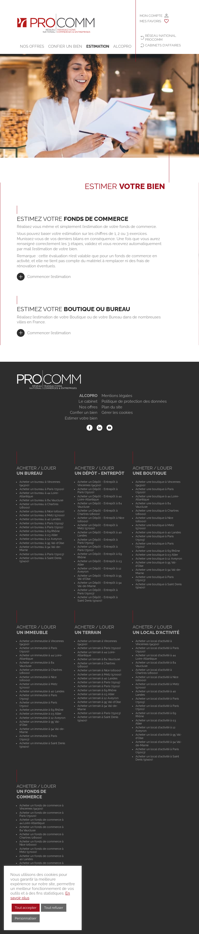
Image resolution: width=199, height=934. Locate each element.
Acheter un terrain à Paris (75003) (99, 713)
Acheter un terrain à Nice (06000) (99, 670)
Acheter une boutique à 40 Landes (158, 532)
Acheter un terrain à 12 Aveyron (97, 698)
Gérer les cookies (117, 412)
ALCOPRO (122, 46)
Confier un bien (65, 46)
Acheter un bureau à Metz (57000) (42, 515)
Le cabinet (88, 401)
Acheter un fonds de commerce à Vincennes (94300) (41, 807)
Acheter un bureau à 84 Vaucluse (41, 500)
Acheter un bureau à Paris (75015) (41, 523)
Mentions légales (117, 395)
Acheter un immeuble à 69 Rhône (41, 709)
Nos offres (32, 46)
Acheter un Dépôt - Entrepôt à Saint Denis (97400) (97, 599)
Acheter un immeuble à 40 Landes (41, 691)
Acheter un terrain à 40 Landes (97, 678)
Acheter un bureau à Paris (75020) (41, 489)
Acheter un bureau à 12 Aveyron (40, 538)
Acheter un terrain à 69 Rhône (96, 690)
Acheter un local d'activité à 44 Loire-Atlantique (156, 657)
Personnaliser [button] (26, 918)
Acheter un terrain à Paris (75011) (98, 686)
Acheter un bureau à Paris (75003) (41, 554)
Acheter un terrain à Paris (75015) (98, 682)
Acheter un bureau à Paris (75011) (41, 527)
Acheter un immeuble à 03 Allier (40, 713)
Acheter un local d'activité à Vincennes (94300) (154, 642)
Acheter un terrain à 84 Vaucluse (98, 659)
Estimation (97, 46)
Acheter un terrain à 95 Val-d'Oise (99, 701)
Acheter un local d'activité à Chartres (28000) (154, 671)
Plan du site (112, 407)
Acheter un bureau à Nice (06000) (41, 511)
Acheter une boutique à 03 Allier (157, 554)
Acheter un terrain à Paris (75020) (99, 648)
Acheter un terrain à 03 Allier (96, 694)
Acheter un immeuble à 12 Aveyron (42, 717)
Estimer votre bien (81, 418)
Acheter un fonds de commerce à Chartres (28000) (41, 836)
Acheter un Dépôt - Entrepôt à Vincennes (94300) (97, 483)
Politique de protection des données (134, 401)
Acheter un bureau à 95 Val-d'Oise (41, 543)
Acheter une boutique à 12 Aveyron (159, 558)
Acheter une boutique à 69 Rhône (158, 550)
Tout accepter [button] (26, 908)
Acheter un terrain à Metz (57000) (99, 674)
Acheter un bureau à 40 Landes (40, 519)
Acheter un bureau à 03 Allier (38, 534)
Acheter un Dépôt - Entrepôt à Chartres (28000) (97, 512)
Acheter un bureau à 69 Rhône (39, 531)
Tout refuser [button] (53, 908)
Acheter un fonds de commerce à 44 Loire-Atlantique (41, 821)
